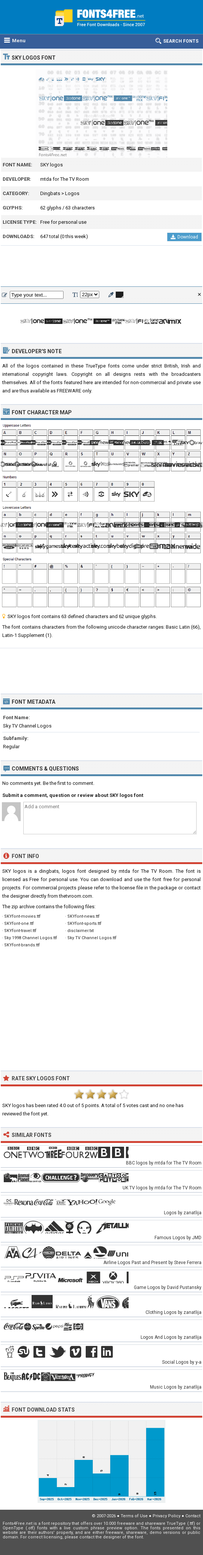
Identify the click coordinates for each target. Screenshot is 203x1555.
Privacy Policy (166, 1515)
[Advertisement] (101, 266)
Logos (72, 193)
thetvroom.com (75, 896)
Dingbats (50, 193)
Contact (192, 1515)
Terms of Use (134, 1515)
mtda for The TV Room (64, 179)
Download (184, 237)
